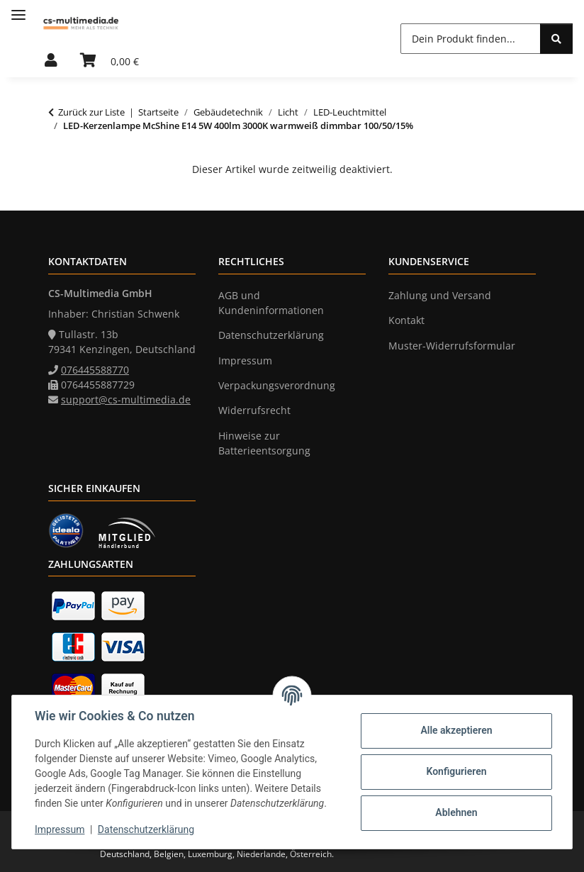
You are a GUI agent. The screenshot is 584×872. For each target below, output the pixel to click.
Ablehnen (456, 812)
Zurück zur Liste (91, 112)
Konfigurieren (456, 771)
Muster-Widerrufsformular (451, 345)
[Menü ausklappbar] (18, 9)
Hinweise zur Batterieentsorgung (264, 443)
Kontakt (406, 320)
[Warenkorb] (109, 61)
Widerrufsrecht (254, 410)
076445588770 (95, 369)
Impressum (59, 829)
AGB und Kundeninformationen (271, 303)
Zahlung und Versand (439, 295)
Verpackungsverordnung (276, 385)
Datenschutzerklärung (146, 829)
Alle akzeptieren (456, 730)
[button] (51, 61)
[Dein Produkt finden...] (470, 38)
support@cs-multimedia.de (126, 399)
